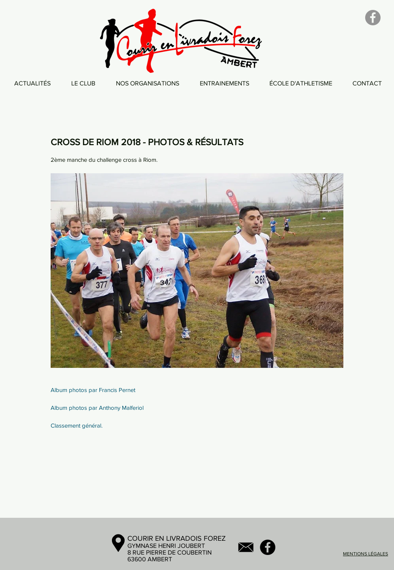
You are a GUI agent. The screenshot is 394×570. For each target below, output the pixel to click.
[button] (83, 83)
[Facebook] (373, 17)
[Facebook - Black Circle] (267, 547)
